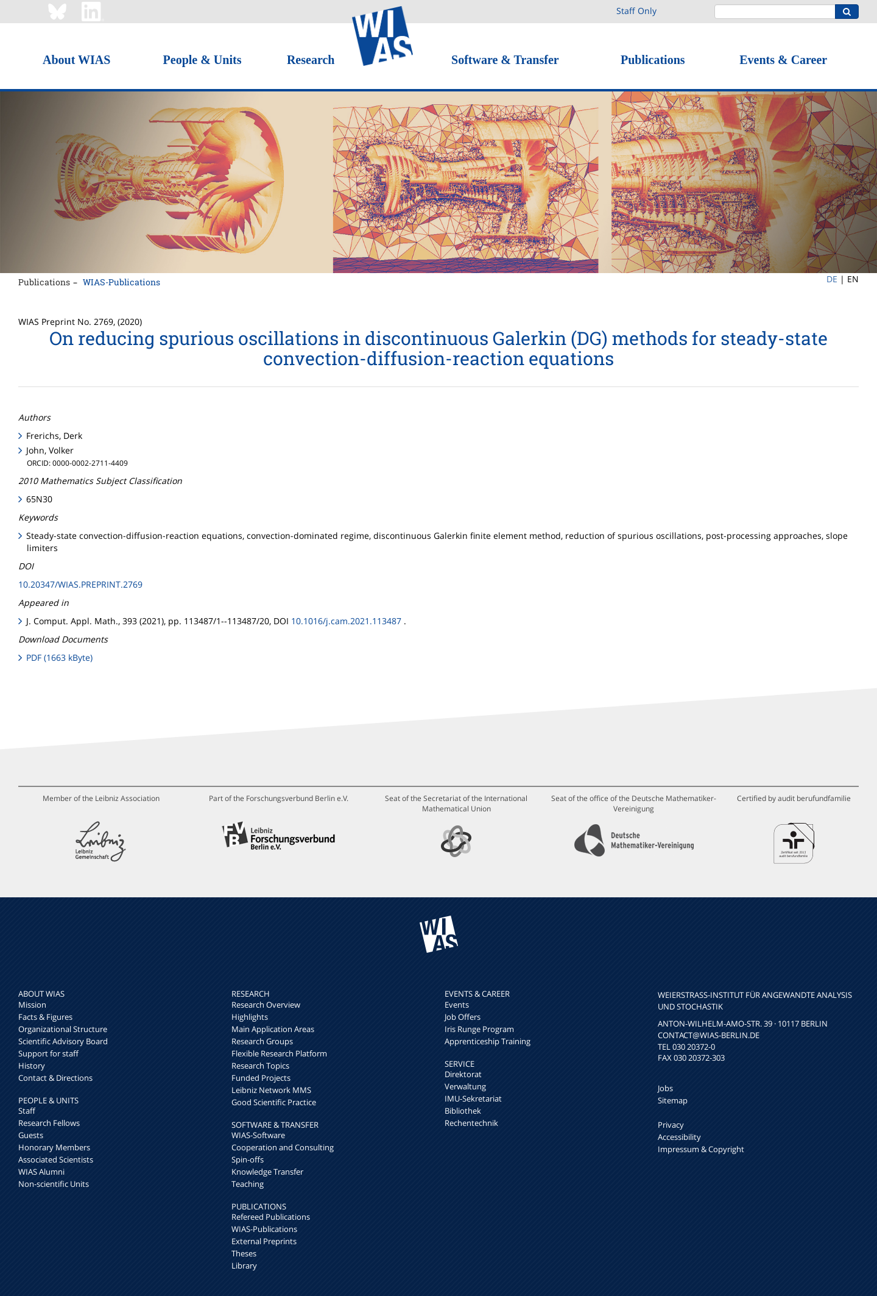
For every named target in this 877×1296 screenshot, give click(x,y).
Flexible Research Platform (279, 1053)
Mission (32, 1004)
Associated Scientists (55, 1159)
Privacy (671, 1124)
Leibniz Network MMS (271, 1089)
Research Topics (260, 1065)
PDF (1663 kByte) (59, 657)
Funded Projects (261, 1077)
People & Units (202, 59)
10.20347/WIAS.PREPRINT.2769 (80, 584)
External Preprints (264, 1241)
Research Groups (262, 1041)
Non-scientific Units (53, 1183)
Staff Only (636, 10)
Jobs (665, 1088)
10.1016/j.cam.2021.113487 (346, 621)
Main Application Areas (272, 1029)
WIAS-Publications (121, 282)
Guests (30, 1135)
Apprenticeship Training (487, 1041)
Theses (243, 1253)
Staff (26, 1110)
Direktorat (463, 1074)
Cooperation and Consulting (282, 1147)
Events (457, 1004)
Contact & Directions (55, 1077)
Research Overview (265, 1004)
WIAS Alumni (41, 1171)
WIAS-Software (258, 1135)
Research (311, 59)
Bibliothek (463, 1110)
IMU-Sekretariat (473, 1098)
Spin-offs (247, 1159)
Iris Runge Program (479, 1029)
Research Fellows (49, 1122)
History (31, 1065)
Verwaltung (465, 1086)
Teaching (247, 1183)
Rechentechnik (471, 1122)
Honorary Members (54, 1147)
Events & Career (783, 59)
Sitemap (673, 1100)
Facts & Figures (45, 1016)
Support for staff (48, 1053)
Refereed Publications (270, 1216)
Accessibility (679, 1136)
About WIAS (76, 59)
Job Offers (463, 1016)
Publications (653, 59)
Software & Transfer (505, 59)
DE (831, 279)
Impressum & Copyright (701, 1149)
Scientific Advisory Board (63, 1041)
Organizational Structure (62, 1029)
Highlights (249, 1016)
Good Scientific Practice (273, 1102)
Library (244, 1265)
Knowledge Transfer (267, 1171)
